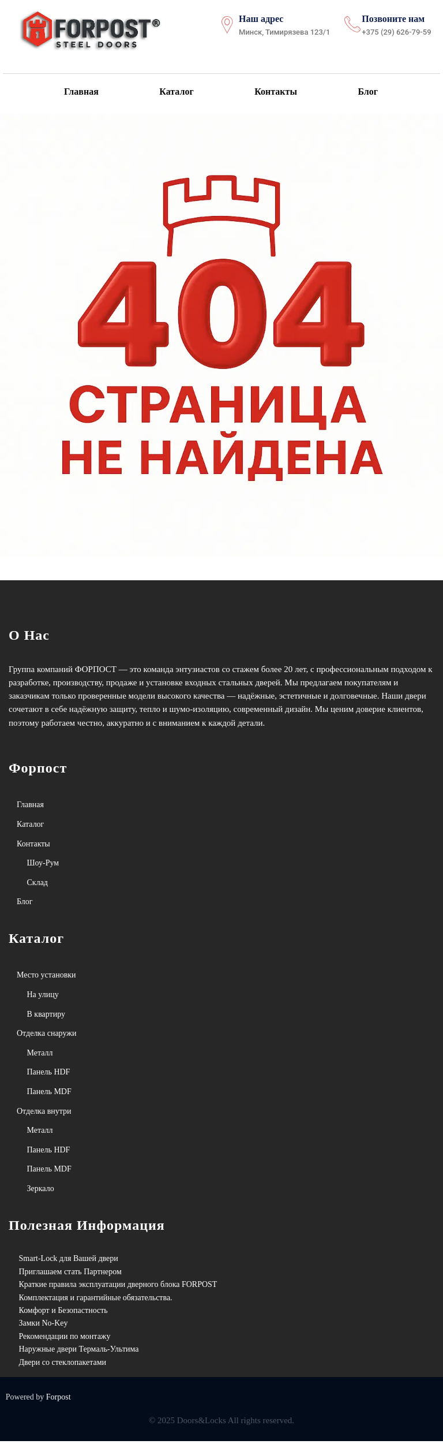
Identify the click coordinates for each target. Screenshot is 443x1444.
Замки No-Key (43, 1326)
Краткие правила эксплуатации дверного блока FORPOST (118, 1286)
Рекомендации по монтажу (65, 1338)
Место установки (46, 977)
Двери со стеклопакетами (63, 1364)
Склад (37, 884)
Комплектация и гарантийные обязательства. (95, 1300)
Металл (40, 1055)
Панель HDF (48, 1074)
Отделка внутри (44, 1113)
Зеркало (40, 1190)
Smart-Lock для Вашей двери (68, 1261)
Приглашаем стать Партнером (70, 1274)
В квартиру (46, 1016)
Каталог (175, 93)
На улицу (43, 996)
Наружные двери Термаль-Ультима (79, 1351)
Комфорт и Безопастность (63, 1312)
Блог (366, 93)
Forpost (58, 1399)
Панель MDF (49, 1093)
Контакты (274, 93)
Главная (80, 93)
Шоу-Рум (43, 865)
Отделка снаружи (46, 1035)
